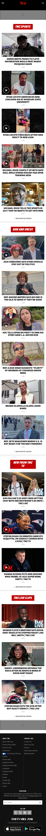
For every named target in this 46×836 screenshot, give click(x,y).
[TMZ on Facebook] (16, 812)
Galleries (5, 774)
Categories (6, 768)
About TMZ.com (7, 742)
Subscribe (40, 802)
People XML (6, 780)
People (4, 777)
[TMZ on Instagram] (29, 812)
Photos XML (6, 783)
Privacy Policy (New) (9, 745)
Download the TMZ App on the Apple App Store (13, 828)
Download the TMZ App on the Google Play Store (33, 829)
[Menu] (3, 3)
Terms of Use (6, 747)
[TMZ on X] (20, 812)
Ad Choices (6, 750)
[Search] (43, 3)
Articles (5, 756)
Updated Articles (7, 762)
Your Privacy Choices (11, 753)
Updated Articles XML (9, 765)
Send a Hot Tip (29, 745)
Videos (4, 786)
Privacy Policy (34, 796)
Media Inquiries (29, 753)
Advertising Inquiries (31, 750)
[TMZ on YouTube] (25, 812)
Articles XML (6, 759)
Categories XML (7, 771)
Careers (26, 747)
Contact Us (27, 742)
